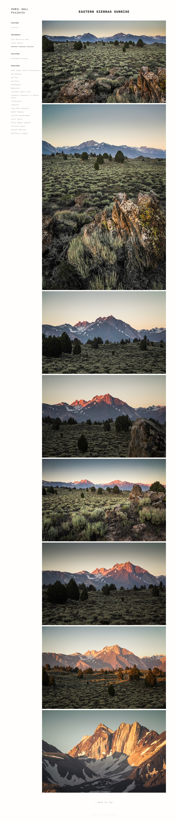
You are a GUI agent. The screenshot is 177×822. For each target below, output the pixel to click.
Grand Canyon (17, 43)
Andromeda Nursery (19, 58)
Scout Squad (16, 119)
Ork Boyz (15, 81)
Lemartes (15, 105)
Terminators (16, 101)
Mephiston (15, 88)
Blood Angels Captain (21, 122)
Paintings (15, 23)
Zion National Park (20, 39)
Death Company (17, 112)
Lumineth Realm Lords (21, 92)
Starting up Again (19, 133)
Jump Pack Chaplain (20, 108)
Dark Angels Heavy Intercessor (25, 70)
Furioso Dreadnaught (20, 115)
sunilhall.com (95, 815)
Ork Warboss (16, 74)
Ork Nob (14, 77)
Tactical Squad (18, 126)
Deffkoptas (16, 84)
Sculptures (15, 54)
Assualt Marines (18, 129)
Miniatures (15, 66)
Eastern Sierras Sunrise (22, 46)
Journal (14, 27)
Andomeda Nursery (111, 815)
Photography (16, 35)
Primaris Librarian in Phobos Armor (25, 96)
